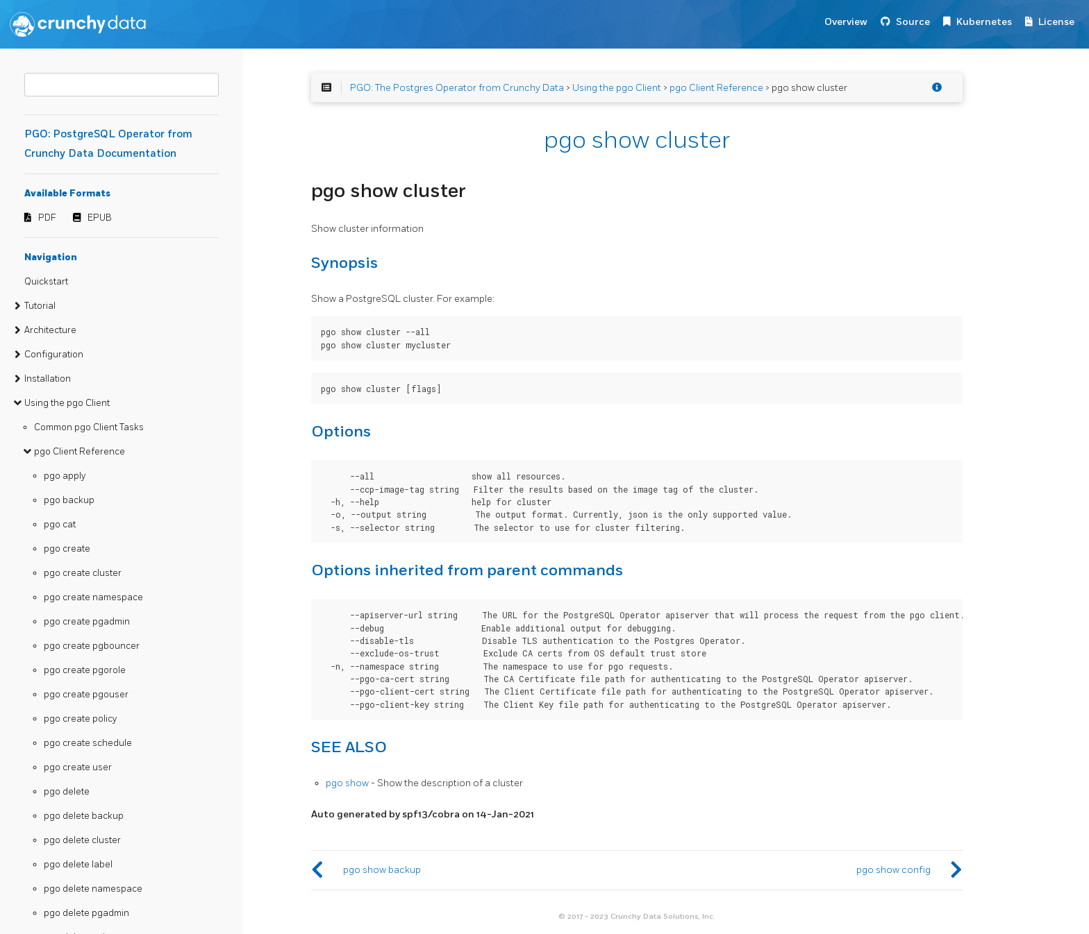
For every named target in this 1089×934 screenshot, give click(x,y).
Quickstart (46, 281)
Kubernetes (984, 22)
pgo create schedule (88, 743)
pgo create (67, 548)
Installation (47, 378)
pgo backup (69, 500)
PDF (47, 217)
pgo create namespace (93, 597)
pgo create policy (80, 718)
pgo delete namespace (93, 888)
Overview (845, 22)
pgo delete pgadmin (86, 913)
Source (913, 22)
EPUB (100, 217)
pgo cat (60, 524)
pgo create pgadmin (87, 621)
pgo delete (67, 791)
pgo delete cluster (82, 840)
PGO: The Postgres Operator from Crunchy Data (457, 88)
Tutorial (40, 306)
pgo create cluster (83, 573)
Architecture (50, 330)
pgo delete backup (84, 816)
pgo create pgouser (86, 694)
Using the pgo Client (67, 403)
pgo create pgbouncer (92, 646)
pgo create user (78, 767)
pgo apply (64, 476)
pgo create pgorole (85, 670)
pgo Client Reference (79, 451)
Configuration (53, 354)
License (1056, 22)
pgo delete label (78, 864)
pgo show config (893, 870)
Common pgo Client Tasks (89, 427)
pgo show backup (382, 870)
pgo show (347, 783)
